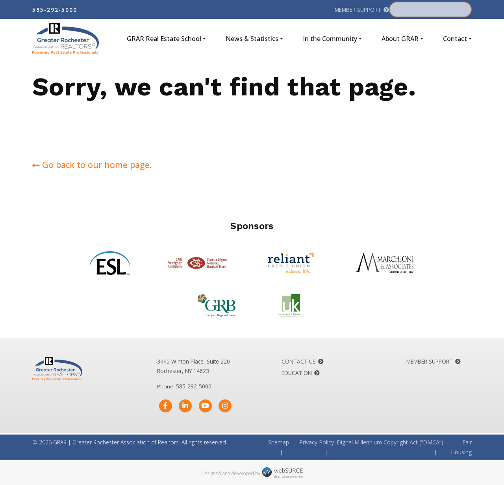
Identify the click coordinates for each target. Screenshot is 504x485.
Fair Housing (461, 447)
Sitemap (278, 442)
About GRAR (400, 38)
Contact (455, 38)
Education (297, 373)
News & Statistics (252, 38)
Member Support (358, 9)
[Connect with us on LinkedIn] (185, 405)
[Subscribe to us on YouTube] (205, 405)
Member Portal (425, 9)
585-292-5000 (54, 9)
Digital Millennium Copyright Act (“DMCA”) (390, 442)
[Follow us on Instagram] (225, 405)
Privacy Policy (316, 442)
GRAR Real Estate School (164, 38)
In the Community (330, 38)
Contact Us (299, 361)
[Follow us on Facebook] (165, 405)
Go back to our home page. (92, 164)
